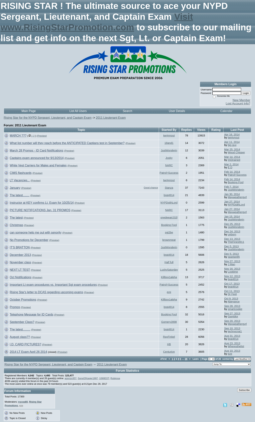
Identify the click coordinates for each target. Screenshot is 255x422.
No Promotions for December (29, 240)
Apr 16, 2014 (232, 134)
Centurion (169, 351)
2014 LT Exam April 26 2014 (28, 351)
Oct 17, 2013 (232, 283)
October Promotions (23, 299)
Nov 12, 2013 (232, 276)
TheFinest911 (236, 241)
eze (169, 292)
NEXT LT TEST (20, 269)
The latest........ (19, 195)
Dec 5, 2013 (231, 246)
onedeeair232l (168, 217)
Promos (15, 307)
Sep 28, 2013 (232, 306)
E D (230, 167)
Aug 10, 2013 (232, 350)
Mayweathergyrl (237, 197)
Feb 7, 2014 (231, 186)
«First (163, 359)
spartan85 (234, 256)
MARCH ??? (18, 135)
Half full (169, 262)
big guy (232, 145)
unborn (232, 234)
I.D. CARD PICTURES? (25, 344)
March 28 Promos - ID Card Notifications (36, 150)
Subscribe (244, 390)
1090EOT (104, 378)
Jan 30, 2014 (232, 194)
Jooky (169, 157)
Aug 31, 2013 (232, 335)
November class (20, 262)
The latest (16, 217)
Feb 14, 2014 (232, 171)
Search (127, 111)
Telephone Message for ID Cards (31, 314)
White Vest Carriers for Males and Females (38, 165)
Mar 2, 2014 (231, 164)
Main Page (28, 111)
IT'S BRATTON (20, 247)
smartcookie (235, 309)
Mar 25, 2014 (232, 149)
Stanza (169, 187)
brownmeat (169, 239)
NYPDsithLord (168, 202)
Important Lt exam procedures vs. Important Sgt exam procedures (53, 284)
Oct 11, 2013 (232, 291)
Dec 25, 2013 (232, 224)
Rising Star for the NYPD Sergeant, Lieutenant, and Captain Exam (47, 117)
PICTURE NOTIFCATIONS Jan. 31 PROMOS (40, 210)
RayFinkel (169, 336)
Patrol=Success (169, 172)
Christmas (16, 225)
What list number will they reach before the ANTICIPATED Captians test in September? (67, 143)
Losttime (233, 271)
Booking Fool (235, 182)
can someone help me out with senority (35, 232)
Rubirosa (115, 378)
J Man (231, 264)
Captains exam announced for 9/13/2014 (37, 158)
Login (246, 93)
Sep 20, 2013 (232, 320)
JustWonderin (169, 150)
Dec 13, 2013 (232, 238)
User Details (177, 111)
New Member (241, 100)
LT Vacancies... (20, 180)
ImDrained (234, 159)
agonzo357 (70, 378)
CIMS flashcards (21, 172)
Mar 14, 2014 (232, 156)
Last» (196, 359)
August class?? (20, 336)
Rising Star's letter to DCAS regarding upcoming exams (46, 292)
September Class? (22, 322)
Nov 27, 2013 (232, 261)
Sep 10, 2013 (232, 328)
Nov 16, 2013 (232, 268)
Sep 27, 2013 (232, 313)
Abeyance (234, 301)
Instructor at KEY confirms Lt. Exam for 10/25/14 (42, 202)
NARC (169, 165)
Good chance (151, 187)
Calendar (226, 111)
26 (186, 359)
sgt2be (169, 232)
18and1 (169, 142)
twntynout (169, 135)
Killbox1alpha (169, 277)
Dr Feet (232, 294)
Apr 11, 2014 (232, 142)
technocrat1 (235, 331)
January (15, 187)
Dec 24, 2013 (232, 231)
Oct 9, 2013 (231, 298)
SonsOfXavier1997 (88, 378)
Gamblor (233, 316)
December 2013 (20, 254)
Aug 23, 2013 (232, 343)
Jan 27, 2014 (232, 201)
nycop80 (23, 401)
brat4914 (169, 195)
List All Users (78, 111)
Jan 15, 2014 (232, 216)
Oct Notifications (20, 277)
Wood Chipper (236, 152)
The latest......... (20, 329)
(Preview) (42, 135)
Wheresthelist (236, 346)
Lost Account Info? (238, 103)
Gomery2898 (169, 321)
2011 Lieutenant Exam (111, 117)
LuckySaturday (169, 269)
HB (169, 344)
